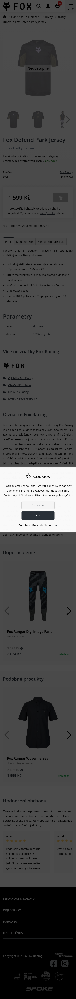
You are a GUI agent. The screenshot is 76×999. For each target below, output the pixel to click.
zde (54, 525)
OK (38, 515)
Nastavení (38, 505)
